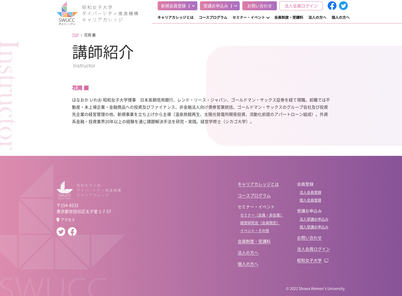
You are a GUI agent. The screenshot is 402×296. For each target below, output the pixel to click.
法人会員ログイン (301, 6)
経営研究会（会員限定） (260, 222)
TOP (75, 34)
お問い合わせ (259, 6)
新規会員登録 (173, 6)
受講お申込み (215, 6)
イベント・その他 (254, 230)
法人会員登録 (310, 192)
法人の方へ (317, 17)
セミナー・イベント (248, 17)
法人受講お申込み (314, 219)
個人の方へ (341, 17)
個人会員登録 (310, 199)
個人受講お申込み (314, 226)
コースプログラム (213, 17)
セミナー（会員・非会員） (262, 214)
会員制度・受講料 (288, 17)
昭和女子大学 (309, 260)
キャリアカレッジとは (175, 17)
